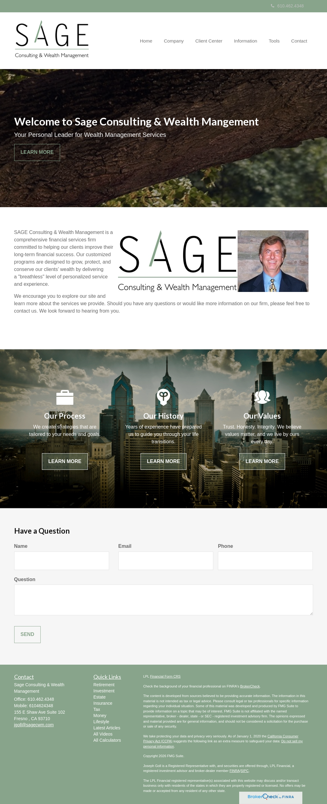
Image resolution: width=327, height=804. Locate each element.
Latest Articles (106, 727)
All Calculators (107, 740)
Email (125, 546)
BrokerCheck (250, 686)
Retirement (103, 684)
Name (21, 546)
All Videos (102, 734)
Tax (96, 709)
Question (24, 579)
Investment (103, 690)
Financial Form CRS (165, 676)
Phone (225, 546)
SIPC (245, 771)
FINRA (235, 771)
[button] (180, 40)
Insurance (102, 703)
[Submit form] (27, 634)
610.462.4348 (287, 5)
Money (99, 715)
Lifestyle (101, 721)
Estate (99, 697)
